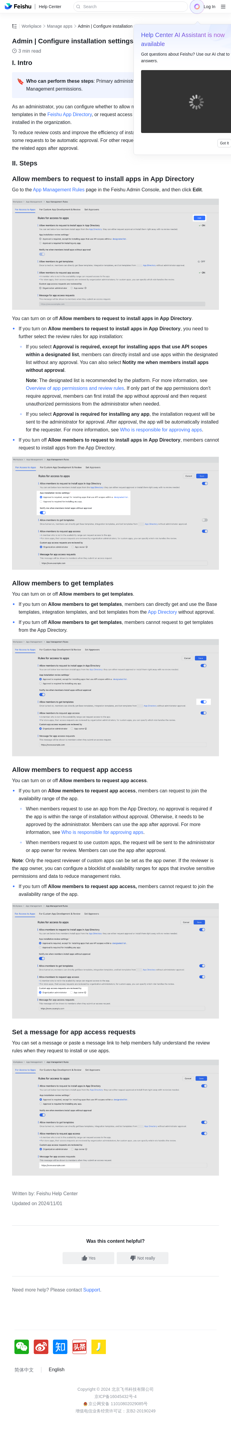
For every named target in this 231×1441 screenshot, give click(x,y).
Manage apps (59, 26)
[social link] (24, 1347)
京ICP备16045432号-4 (115, 1396)
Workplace (32, 26)
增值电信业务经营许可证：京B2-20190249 (115, 1411)
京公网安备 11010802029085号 (115, 1403)
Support (91, 1289)
